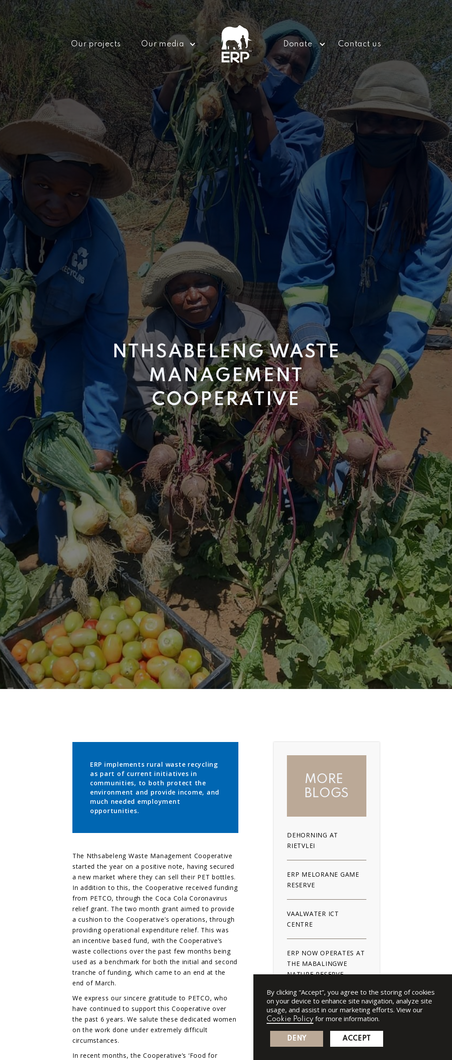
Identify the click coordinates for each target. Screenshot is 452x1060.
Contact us (359, 44)
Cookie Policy (290, 1019)
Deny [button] (296, 1038)
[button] (166, 44)
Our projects (96, 44)
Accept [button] (357, 1038)
